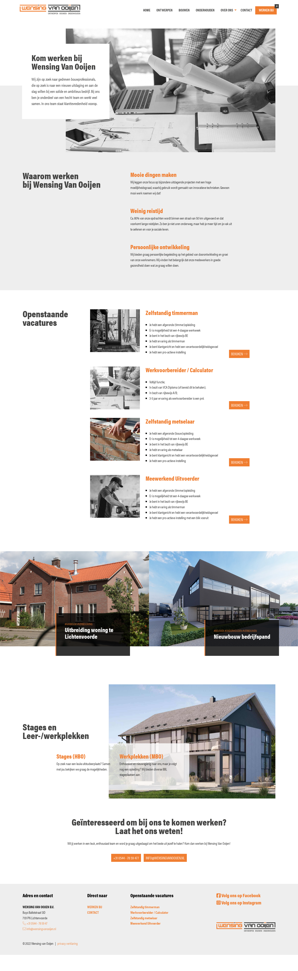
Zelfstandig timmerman (144, 906)
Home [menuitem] (146, 10)
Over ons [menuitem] (227, 10)
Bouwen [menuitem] (184, 10)
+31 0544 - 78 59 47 (35, 923)
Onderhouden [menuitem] (205, 10)
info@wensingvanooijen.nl (39, 928)
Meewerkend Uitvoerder (145, 923)
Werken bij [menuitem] (266, 10)
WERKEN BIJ (94, 906)
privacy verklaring (67, 943)
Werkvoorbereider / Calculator (149, 912)
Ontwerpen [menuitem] (164, 10)
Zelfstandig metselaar (143, 917)
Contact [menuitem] (246, 10)
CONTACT (93, 912)
